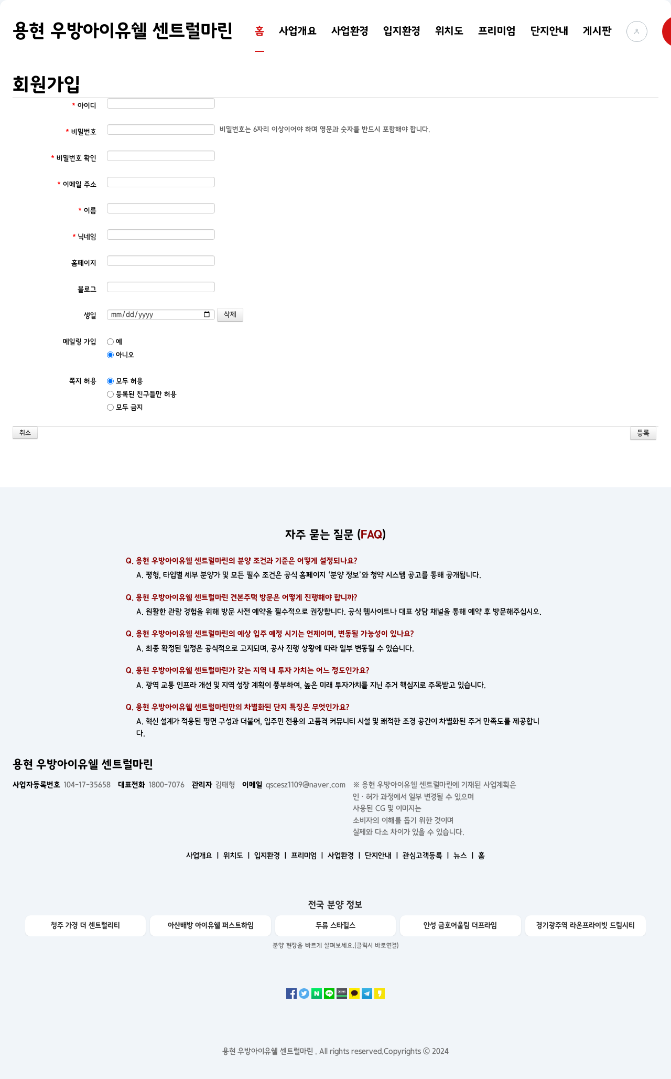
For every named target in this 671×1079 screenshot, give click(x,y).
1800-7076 (151, 784)
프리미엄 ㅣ (308, 855)
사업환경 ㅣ (345, 855)
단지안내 (549, 31)
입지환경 (401, 31)
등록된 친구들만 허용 (142, 394)
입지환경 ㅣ (271, 855)
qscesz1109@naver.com (293, 784)
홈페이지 (83, 263)
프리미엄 (497, 31)
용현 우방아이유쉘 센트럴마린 (123, 31)
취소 (25, 433)
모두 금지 (125, 407)
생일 (90, 315)
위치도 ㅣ (237, 855)
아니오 (120, 355)
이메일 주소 (76, 184)
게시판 (597, 31)
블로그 (87, 289)
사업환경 (350, 31)
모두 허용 (125, 381)
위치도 (449, 31)
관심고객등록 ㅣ (427, 855)
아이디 (84, 106)
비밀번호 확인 (73, 158)
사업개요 (298, 31)
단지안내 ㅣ (383, 855)
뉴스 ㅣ (464, 855)
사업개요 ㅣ (203, 855)
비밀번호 (81, 132)
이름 (87, 211)
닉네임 (84, 237)
